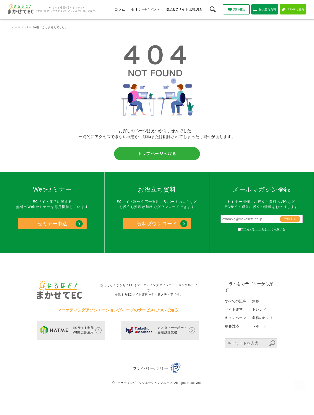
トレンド (259, 309)
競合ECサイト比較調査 (184, 9)
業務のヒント (262, 318)
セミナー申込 (52, 223)
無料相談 (236, 9)
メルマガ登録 (292, 9)
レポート (259, 326)
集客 (255, 301)
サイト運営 (234, 309)
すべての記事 (235, 301)
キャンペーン (235, 318)
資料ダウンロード (157, 223)
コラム (120, 9)
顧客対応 (232, 326)
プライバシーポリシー (256, 229)
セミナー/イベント (145, 9)
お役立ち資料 (264, 9)
